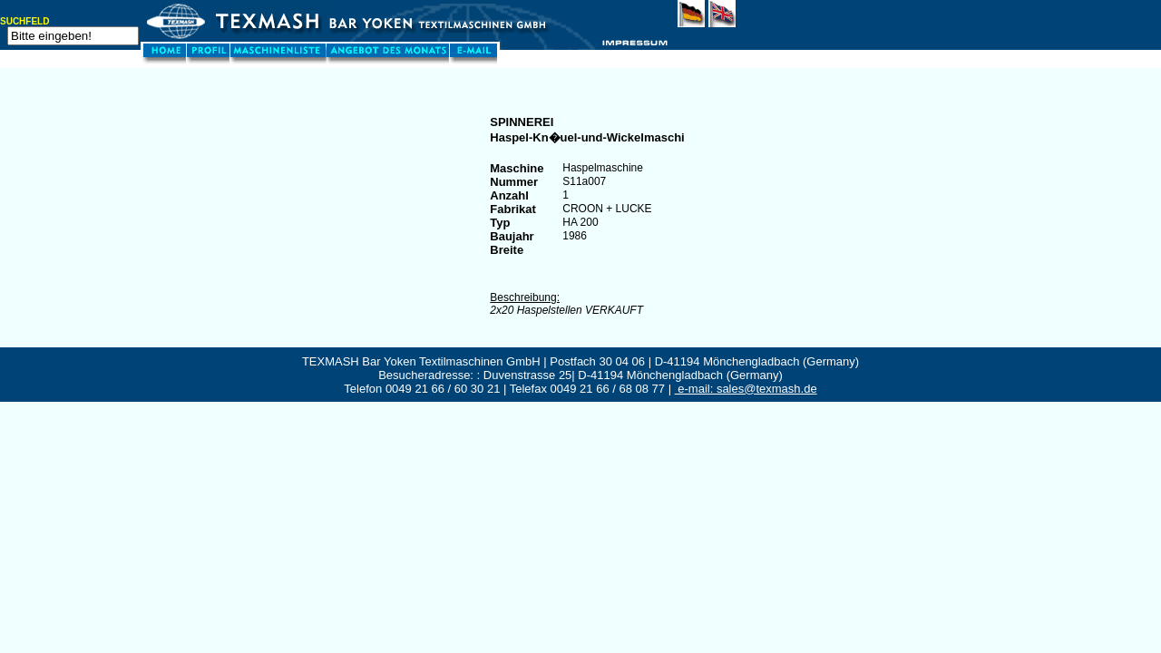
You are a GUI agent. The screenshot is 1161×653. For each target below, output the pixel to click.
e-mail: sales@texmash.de (746, 388)
